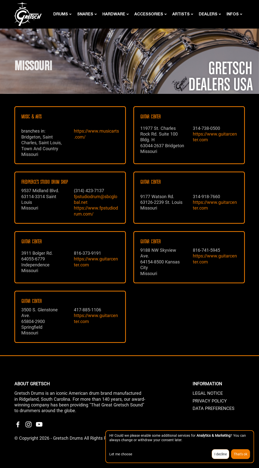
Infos (233, 13)
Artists (181, 13)
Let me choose (120, 454)
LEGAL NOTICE (208, 393)
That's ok (240, 454)
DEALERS (208, 13)
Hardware (113, 13)
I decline (220, 454)
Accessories (148, 13)
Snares (85, 13)
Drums (60, 13)
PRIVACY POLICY (210, 400)
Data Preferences (213, 408)
